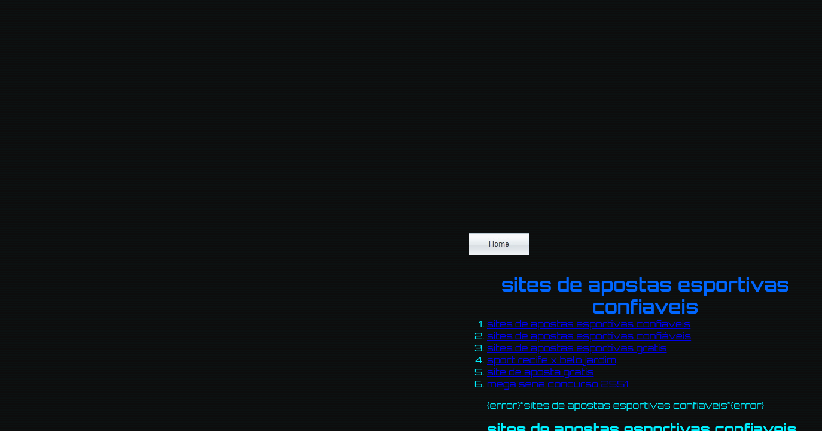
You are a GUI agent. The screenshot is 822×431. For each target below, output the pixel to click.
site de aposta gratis (540, 372)
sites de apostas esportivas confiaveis (588, 324)
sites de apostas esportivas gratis (577, 348)
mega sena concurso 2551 (558, 384)
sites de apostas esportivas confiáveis (589, 336)
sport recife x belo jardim (551, 360)
